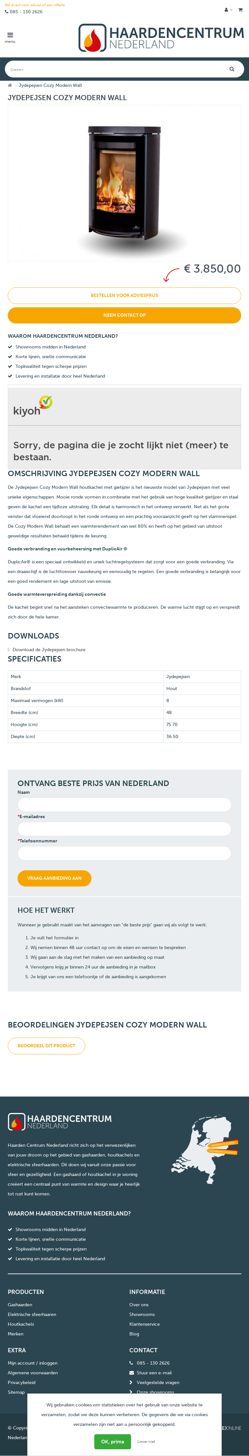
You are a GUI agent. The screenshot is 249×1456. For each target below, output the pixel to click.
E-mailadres (32, 816)
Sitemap (16, 1392)
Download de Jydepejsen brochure (49, 649)
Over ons (138, 1305)
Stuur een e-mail (154, 1373)
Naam (24, 792)
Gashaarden (20, 1305)
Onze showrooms (155, 1392)
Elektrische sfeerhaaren (32, 1314)
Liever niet (146, 1441)
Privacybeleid (21, 1382)
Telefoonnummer (38, 841)
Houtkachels (21, 1324)
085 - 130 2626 (26, 12)
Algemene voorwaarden (33, 1373)
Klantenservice (144, 1324)
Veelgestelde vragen (158, 1382)
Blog (134, 1334)
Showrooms (142, 1314)
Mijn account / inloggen (32, 1363)
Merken (15, 1334)
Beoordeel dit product (46, 1046)
